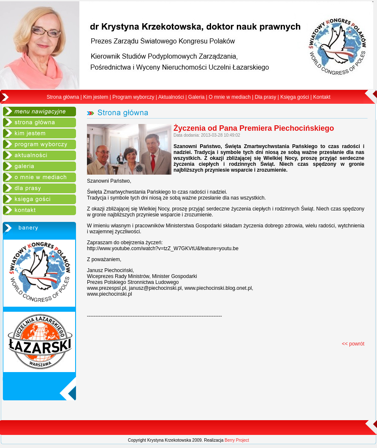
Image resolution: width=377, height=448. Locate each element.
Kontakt (322, 97)
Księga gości (294, 97)
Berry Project (237, 440)
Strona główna (63, 97)
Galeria (196, 97)
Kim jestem (95, 97)
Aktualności (171, 97)
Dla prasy (265, 97)
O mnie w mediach (229, 97)
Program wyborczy (133, 97)
